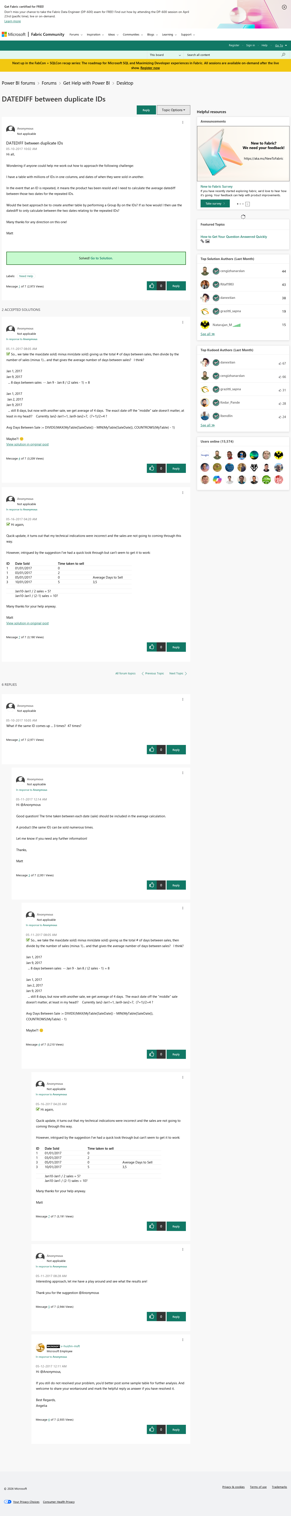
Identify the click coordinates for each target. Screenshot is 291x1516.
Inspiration (93, 34)
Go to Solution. (102, 258)
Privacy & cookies (233, 1487)
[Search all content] (236, 55)
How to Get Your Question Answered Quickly (234, 236)
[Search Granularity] (165, 55)
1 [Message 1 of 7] (19, 286)
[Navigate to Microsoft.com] (13, 34)
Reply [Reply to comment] (176, 468)
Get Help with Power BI (86, 83)
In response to (21, 339)
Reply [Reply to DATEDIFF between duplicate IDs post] (176, 286)
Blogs (150, 34)
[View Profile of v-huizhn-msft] (70, 1346)
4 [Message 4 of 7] (19, 458)
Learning (167, 34)
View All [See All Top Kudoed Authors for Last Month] (208, 425)
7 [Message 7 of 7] (19, 637)
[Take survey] (215, 203)
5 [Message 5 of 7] (49, 1306)
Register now (150, 68)
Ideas (111, 34)
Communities (131, 34)
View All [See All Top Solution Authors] (208, 334)
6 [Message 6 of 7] (49, 1419)
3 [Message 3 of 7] (29, 875)
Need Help (26, 275)
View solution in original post (27, 444)
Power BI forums (18, 83)
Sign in (250, 45)
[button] (146, 109)
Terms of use (258, 1487)
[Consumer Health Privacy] (59, 1502)
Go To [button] (279, 45)
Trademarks (279, 1487)
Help (265, 45)
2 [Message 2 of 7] (19, 739)
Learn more (12, 21)
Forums (74, 34)
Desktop (125, 83)
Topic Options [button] (172, 110)
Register (234, 45)
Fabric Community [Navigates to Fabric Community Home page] (47, 34)
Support (186, 34)
